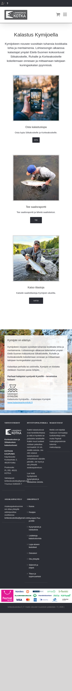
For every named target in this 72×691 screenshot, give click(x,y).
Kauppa (32, 512)
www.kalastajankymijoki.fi (19, 402)
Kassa (31, 506)
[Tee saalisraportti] (36, 156)
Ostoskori (33, 553)
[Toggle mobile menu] (65, 14)
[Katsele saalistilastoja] (36, 237)
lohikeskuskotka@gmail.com (16, 518)
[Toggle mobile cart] (58, 14)
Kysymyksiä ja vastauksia (35, 528)
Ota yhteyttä (34, 559)
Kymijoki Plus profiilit (34, 519)
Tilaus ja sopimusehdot (35, 575)
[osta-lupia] (36, 76)
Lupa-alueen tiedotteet (34, 545)
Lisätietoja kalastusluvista (35, 537)
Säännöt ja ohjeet (33, 566)
